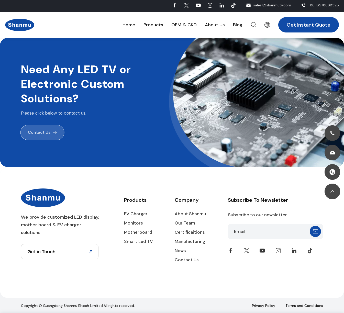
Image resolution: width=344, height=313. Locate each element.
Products (153, 25)
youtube (198, 5)
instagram (210, 5)
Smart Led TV (138, 241)
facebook (174, 5)
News (180, 250)
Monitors (133, 223)
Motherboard (138, 232)
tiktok (233, 5)
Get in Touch (41, 252)
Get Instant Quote (308, 24)
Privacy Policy (263, 305)
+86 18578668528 (323, 5)
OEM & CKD (184, 25)
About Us (215, 25)
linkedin (221, 5)
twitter (186, 5)
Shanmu (19, 25)
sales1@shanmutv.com (272, 5)
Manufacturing (190, 241)
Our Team (185, 223)
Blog (237, 25)
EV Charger (136, 214)
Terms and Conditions (304, 305)
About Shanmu (190, 214)
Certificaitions (190, 232)
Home (129, 25)
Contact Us (38, 132)
